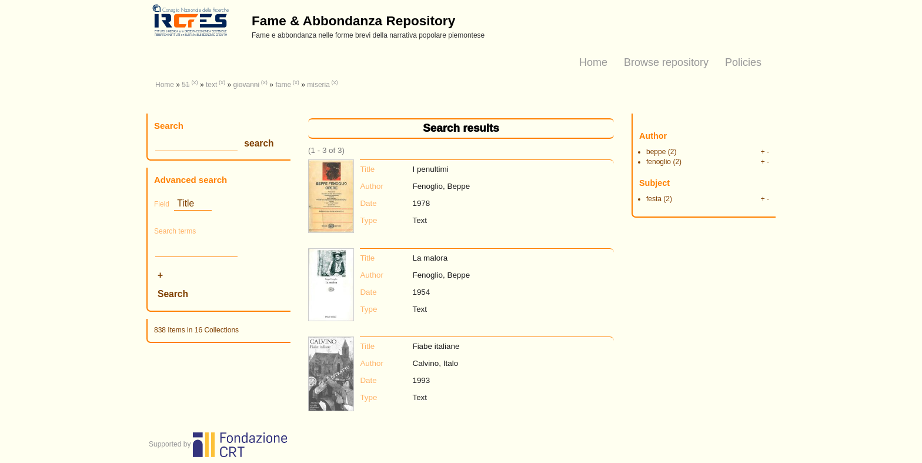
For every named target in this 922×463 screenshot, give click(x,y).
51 (185, 85)
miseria (318, 85)
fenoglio (658, 162)
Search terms (175, 231)
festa (654, 199)
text (211, 85)
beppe (656, 152)
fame (283, 85)
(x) (194, 82)
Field (161, 204)
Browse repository (666, 62)
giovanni (246, 85)
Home (593, 62)
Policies (743, 62)
